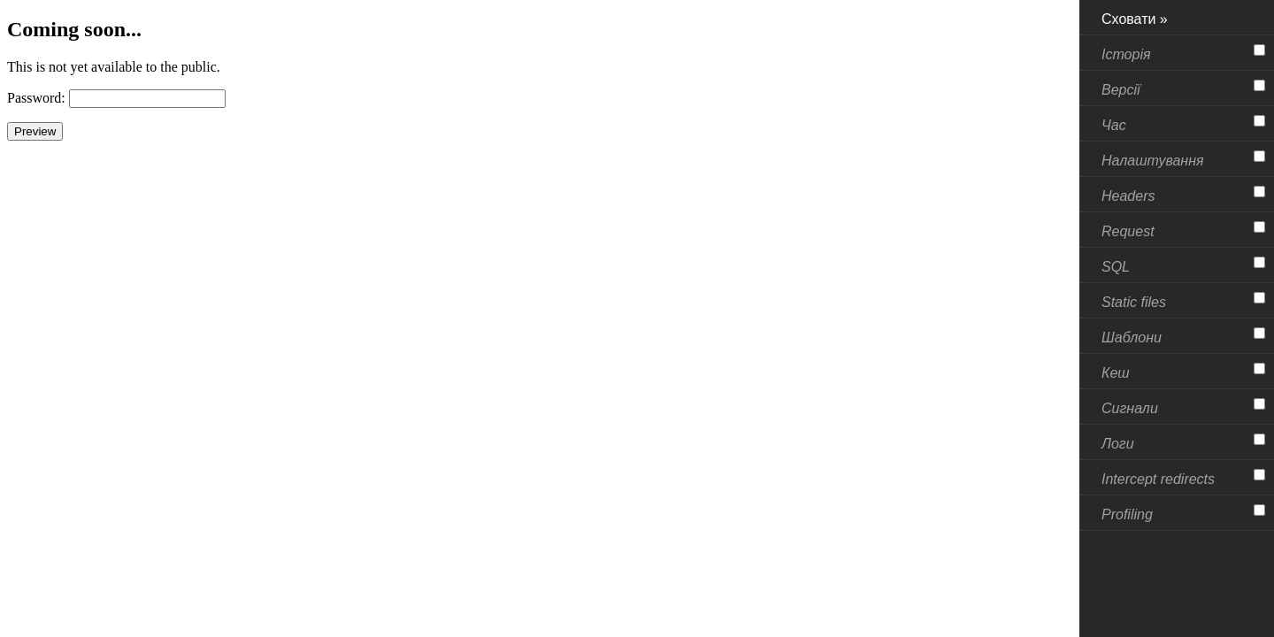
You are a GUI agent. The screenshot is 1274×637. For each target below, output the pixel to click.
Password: (36, 97)
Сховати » (1134, 19)
